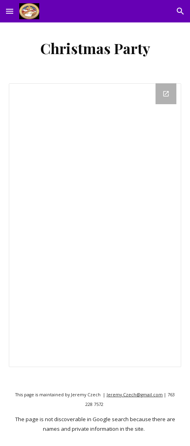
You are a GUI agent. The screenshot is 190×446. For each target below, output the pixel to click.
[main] (95, 48)
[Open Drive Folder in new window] (166, 93)
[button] (9, 11)
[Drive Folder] (95, 225)
